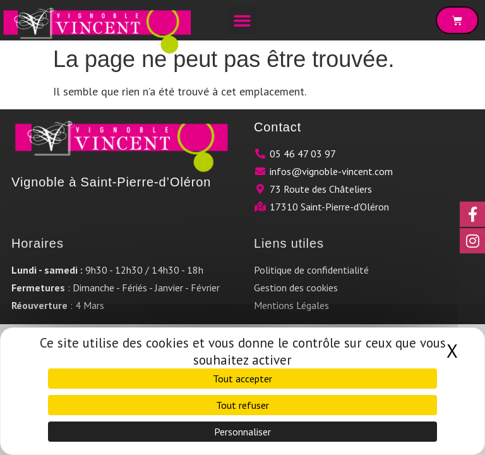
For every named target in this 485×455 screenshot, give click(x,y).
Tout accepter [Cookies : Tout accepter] (242, 378)
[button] (242, 20)
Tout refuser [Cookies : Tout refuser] (242, 405)
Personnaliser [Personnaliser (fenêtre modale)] (242, 431)
